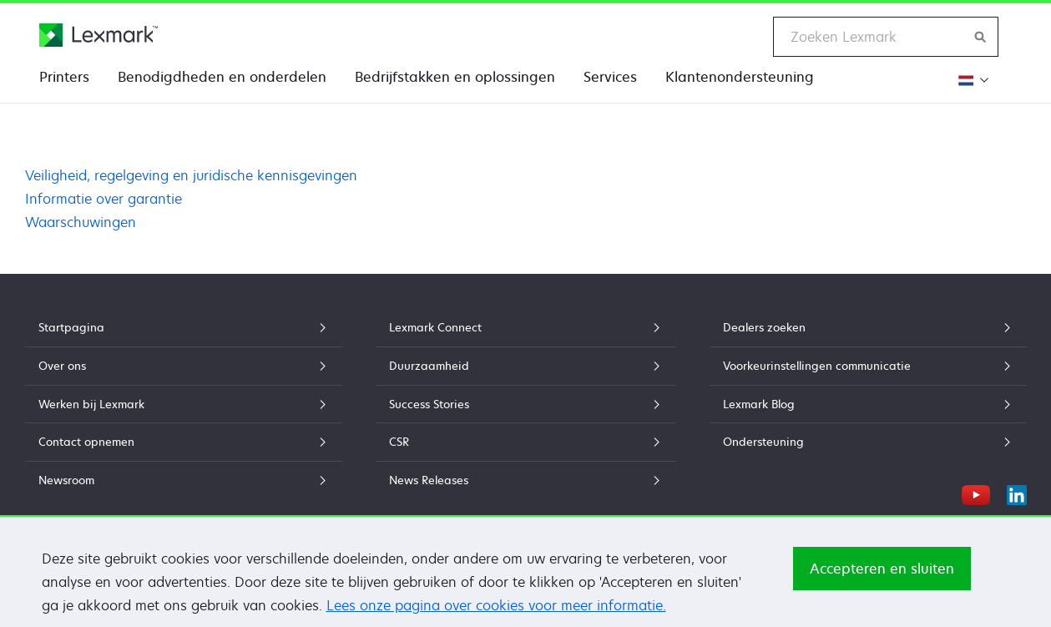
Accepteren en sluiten (882, 580)
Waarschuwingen (80, 222)
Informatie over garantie (103, 199)
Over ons (183, 365)
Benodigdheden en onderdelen (222, 77)
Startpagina (183, 327)
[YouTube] (976, 492)
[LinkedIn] (1017, 492)
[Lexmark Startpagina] (98, 35)
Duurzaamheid (526, 365)
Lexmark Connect (526, 327)
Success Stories (526, 404)
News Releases (526, 480)
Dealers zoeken (868, 327)
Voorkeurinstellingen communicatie (868, 365)
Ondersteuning (868, 441)
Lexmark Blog (868, 404)
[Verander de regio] (971, 79)
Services (610, 77)
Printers (64, 77)
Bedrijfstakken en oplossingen (455, 77)
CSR (526, 441)
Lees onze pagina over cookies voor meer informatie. (496, 617)
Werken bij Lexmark (183, 404)
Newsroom (183, 480)
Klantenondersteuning (739, 77)
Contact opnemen (183, 441)
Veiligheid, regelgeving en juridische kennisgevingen (191, 175)
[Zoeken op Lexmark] (981, 37)
